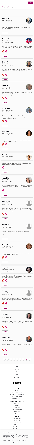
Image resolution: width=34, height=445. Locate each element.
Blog (17, 371)
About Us (17, 366)
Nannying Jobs (17, 420)
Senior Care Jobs (17, 426)
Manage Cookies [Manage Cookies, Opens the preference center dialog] (16, 442)
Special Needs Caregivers (10, 6)
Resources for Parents (17, 396)
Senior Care (17, 411)
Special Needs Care (17, 409)
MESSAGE (5, 33)
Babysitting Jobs (17, 418)
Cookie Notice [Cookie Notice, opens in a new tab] (23, 440)
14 (26, 359)
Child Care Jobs (17, 422)
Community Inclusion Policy (17, 394)
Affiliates (17, 390)
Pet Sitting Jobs (17, 428)
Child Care (17, 407)
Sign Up (30, 2)
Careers (17, 369)
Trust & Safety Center (17, 392)
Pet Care (17, 413)
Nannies (17, 405)
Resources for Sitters (17, 398)
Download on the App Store (17, 383)
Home (3, 6)
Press (17, 374)
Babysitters (17, 403)
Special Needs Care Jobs (17, 424)
